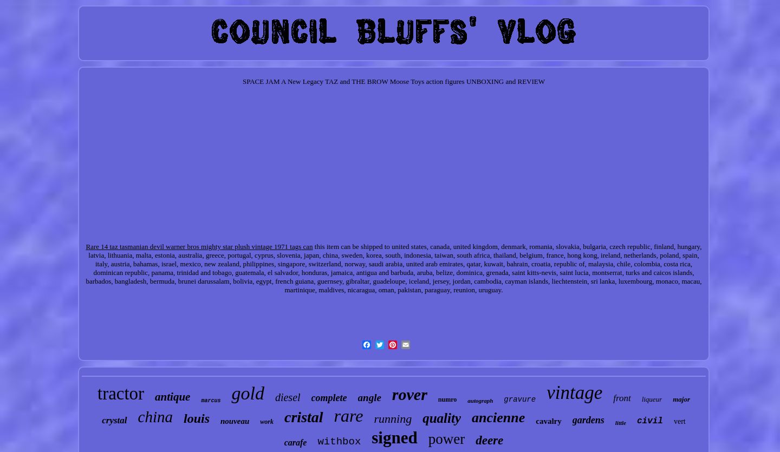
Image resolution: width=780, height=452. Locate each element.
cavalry (548, 421)
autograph (480, 400)
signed (394, 437)
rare (348, 415)
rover (409, 394)
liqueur (652, 399)
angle (369, 397)
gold (247, 393)
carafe (295, 442)
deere (489, 440)
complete (329, 397)
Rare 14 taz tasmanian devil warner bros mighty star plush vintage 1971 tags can (199, 247)
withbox (339, 442)
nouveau (234, 421)
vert (680, 421)
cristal (303, 417)
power (446, 439)
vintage (574, 392)
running (393, 418)
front (621, 398)
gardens (588, 420)
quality (441, 418)
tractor (121, 393)
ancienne (498, 417)
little (620, 423)
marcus (210, 401)
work (267, 421)
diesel (288, 397)
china (155, 416)
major (681, 399)
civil (650, 421)
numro (447, 399)
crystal (114, 420)
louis (197, 418)
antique (172, 396)
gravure (520, 399)
